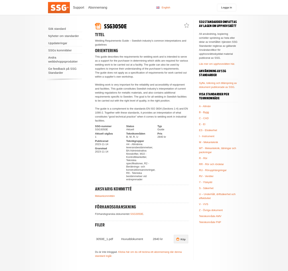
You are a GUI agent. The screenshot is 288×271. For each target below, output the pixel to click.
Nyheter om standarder (63, 36)
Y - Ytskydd (205, 182)
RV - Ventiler (206, 176)
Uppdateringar (57, 43)
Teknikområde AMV (210, 216)
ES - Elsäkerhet (208, 130)
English (166, 7)
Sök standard (57, 28)
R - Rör (203, 158)
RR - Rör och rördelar (211, 164)
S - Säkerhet (206, 188)
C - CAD (204, 118)
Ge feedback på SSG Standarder (62, 70)
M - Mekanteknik (208, 142)
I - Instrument (206, 136)
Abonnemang (97, 7)
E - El (202, 124)
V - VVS (203, 204)
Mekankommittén (105, 195)
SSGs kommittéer (60, 50)
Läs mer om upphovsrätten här (216, 63)
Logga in (226, 7)
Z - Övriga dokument (211, 210)
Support (78, 7)
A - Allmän (205, 106)
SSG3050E (136, 213)
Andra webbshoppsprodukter (63, 59)
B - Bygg (204, 112)
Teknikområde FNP (210, 222)
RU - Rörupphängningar (213, 170)
